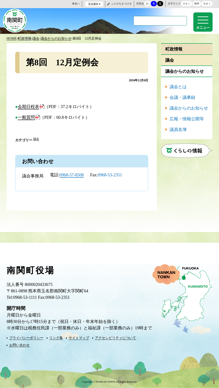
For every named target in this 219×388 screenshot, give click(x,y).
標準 (196, 3)
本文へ (76, 3)
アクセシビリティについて (115, 338)
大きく (207, 3)
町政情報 (24, 38)
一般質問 (26, 117)
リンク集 (56, 338)
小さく (186, 3)
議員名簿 (178, 129)
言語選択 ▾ (94, 4)
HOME (12, 38)
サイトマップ (79, 338)
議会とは (178, 86)
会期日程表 (28, 106)
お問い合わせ (19, 345)
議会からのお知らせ (56, 38)
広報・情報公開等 (187, 118)
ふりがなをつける (121, 3)
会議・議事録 (182, 97)
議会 (36, 38)
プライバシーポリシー (26, 338)
